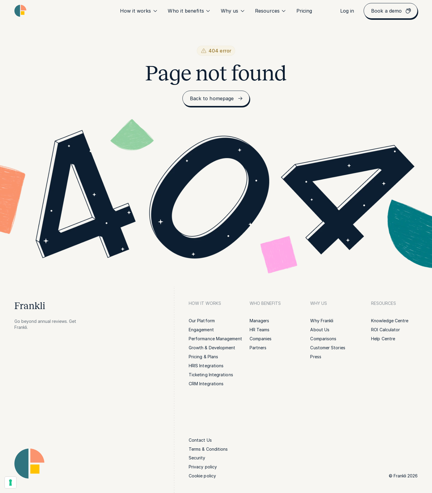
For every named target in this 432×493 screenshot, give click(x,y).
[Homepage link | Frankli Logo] (20, 11)
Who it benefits (189, 11)
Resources (271, 11)
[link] (304, 11)
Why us (233, 11)
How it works (139, 11)
